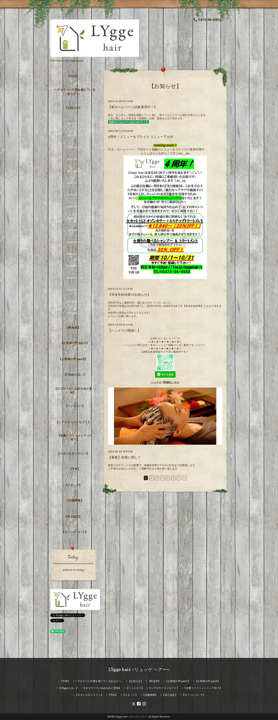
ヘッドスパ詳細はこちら (165, 382)
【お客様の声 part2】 (73, 359)
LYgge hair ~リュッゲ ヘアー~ (139, 669)
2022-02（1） (75, 159)
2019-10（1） (75, 301)
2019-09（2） (75, 313)
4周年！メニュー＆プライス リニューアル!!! (140, 137)
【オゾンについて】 (75, 532)
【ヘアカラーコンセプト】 (73, 422)
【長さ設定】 (73, 516)
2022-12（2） (75, 147)
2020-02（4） (75, 266)
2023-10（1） (75, 123)
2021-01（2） (75, 171)
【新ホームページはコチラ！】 (128, 122)
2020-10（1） (75, 194)
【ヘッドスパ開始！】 (124, 330)
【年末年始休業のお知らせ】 (129, 294)
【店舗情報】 (75, 500)
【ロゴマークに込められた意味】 (73, 390)
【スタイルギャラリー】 (73, 453)
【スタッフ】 (73, 485)
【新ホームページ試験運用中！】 (132, 107)
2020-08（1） (75, 218)
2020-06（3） (75, 230)
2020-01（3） (75, 277)
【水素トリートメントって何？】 (74, 437)
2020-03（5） (75, 254)
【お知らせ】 (73, 108)
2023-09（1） (75, 135)
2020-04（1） (75, 242)
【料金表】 (73, 327)
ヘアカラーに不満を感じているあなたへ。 (74, 91)
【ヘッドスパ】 (75, 406)
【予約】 (75, 469)
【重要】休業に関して (124, 457)
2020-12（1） (75, 183)
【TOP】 (73, 76)
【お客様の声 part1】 (74, 343)
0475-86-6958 (207, 20)
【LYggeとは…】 (74, 374)
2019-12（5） (75, 289)
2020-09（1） (75, 206)
